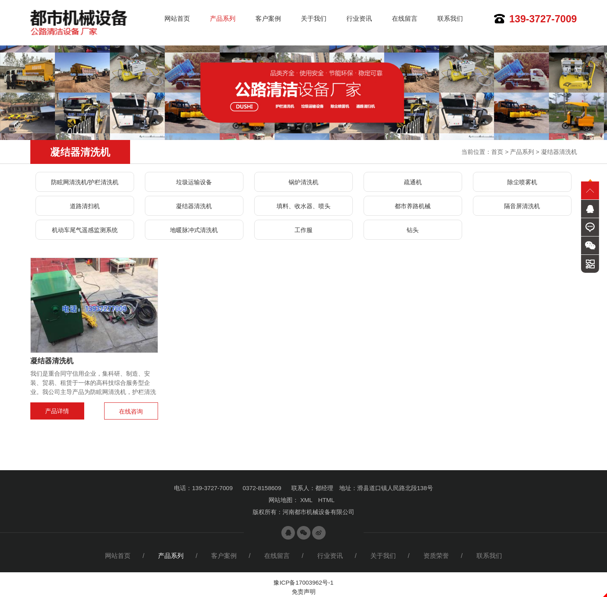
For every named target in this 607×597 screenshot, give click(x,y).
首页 (497, 151)
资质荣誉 (436, 555)
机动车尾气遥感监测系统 (85, 230)
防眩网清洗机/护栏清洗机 (85, 182)
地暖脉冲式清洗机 (194, 230)
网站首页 (177, 18)
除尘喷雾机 (522, 182)
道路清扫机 (85, 206)
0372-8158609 (262, 488)
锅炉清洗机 (303, 182)
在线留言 (404, 18)
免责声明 (304, 591)
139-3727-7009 (543, 19)
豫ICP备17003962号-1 (303, 582)
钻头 (413, 230)
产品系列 (222, 18)
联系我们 (450, 18)
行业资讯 (359, 18)
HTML (326, 500)
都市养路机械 (413, 206)
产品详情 (57, 411)
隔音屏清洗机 (522, 206)
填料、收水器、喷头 (303, 206)
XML (306, 500)
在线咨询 (131, 411)
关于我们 (313, 18)
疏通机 (413, 182)
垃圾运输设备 (194, 182)
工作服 (303, 230)
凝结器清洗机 (559, 151)
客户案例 (268, 18)
